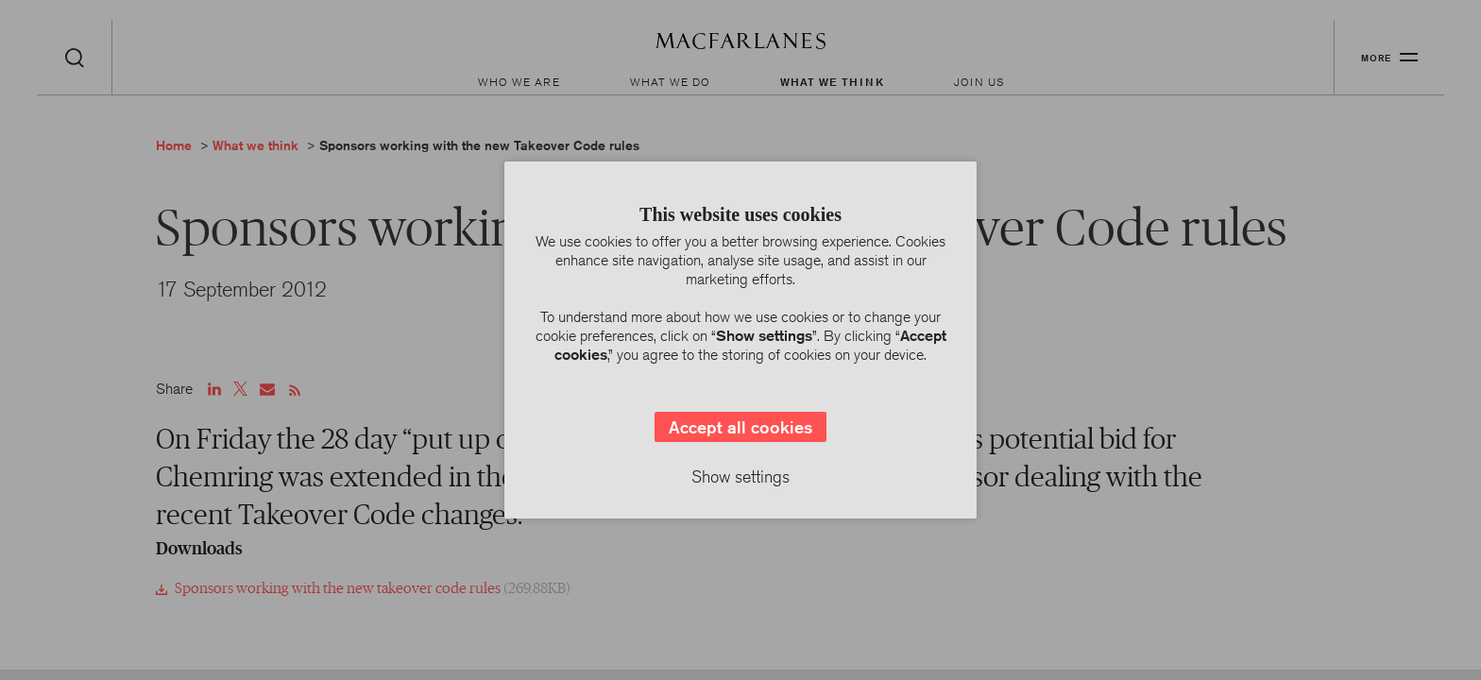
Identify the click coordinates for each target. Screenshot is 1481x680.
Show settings (740, 476)
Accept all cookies (740, 426)
